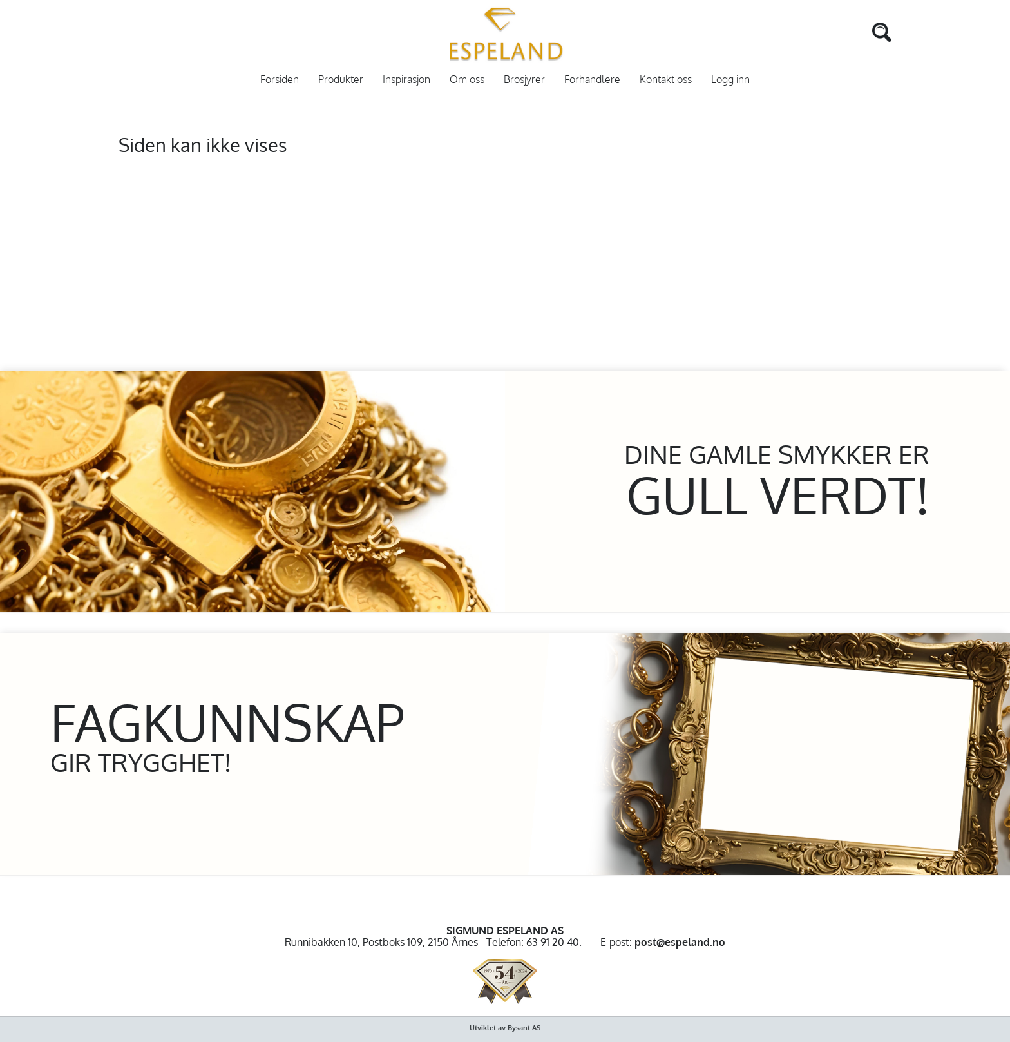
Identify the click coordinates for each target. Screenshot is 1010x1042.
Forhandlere (592, 80)
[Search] (862, 31)
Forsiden (279, 80)
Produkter (340, 80)
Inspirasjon (406, 80)
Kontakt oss (666, 80)
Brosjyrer (524, 80)
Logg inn (730, 80)
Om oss (467, 80)
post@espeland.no (679, 942)
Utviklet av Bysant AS (505, 1027)
